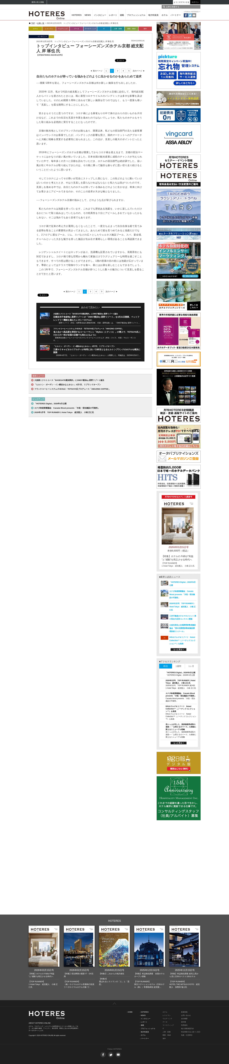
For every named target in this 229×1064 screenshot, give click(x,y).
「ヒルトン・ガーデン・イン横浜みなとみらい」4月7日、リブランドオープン (84, 346)
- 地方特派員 (144, 1032)
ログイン (195, 2)
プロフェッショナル (136, 15)
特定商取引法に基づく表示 (190, 1032)
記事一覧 (40, 23)
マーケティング (90, 29)
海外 (145, 29)
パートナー (176, 15)
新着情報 (184, 1012)
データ (76, 29)
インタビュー (100, 15)
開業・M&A (131, 29)
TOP (33, 23)
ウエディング (167, 1018)
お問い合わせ (186, 1015)
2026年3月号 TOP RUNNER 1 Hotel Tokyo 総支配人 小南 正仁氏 (64, 412)
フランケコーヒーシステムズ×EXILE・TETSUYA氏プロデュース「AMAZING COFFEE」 (88, 329)
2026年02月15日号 (79, 970)
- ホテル (143, 1035)
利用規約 (184, 1025)
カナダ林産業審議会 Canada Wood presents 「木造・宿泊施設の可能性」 (67, 408)
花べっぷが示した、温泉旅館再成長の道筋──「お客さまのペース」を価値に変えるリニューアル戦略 (181, 726)
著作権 (183, 1022)
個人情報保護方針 (187, 1028)
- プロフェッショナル (147, 1028)
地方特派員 (153, 15)
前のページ (97, 71)
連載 (122, 15)
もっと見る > (178, 650)
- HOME (130, 1012)
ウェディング (63, 29)
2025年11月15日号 (185, 970)
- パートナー (144, 1038)
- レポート (143, 1022)
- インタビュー (145, 1018)
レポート (113, 15)
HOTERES (77, 15)
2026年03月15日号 (44, 970)
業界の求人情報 (38, 2)
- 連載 (142, 1025)
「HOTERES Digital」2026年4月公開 (50, 403)
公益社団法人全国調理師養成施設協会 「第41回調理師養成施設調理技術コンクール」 (182, 628)
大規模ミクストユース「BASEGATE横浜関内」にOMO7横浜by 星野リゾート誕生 (85, 314)
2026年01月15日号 (114, 970)
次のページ (137, 71)
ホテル (165, 15)
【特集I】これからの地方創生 (111, 974)
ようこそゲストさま (181, 2)
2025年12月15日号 (149, 970)
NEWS (88, 15)
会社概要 (184, 1018)
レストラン (49, 29)
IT (104, 29)
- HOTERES (144, 1012)
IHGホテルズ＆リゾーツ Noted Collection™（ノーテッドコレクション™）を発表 (182, 640)
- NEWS (143, 1015)
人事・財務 (118, 29)
